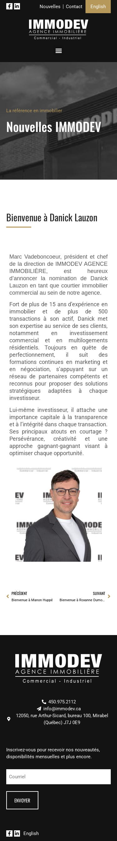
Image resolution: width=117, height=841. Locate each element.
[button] (58, 50)
